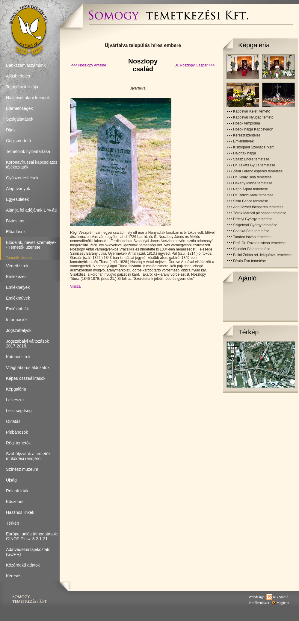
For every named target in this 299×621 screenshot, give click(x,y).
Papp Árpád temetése (250, 189)
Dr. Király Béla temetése (252, 177)
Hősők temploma (246, 123)
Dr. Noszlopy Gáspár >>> (194, 65)
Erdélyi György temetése (252, 219)
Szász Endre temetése (251, 159)
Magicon (280, 603)
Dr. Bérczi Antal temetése (253, 195)
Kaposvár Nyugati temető (253, 117)
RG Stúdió (277, 597)
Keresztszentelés (246, 135)
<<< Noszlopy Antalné (88, 65)
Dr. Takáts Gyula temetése (254, 165)
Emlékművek (243, 141)
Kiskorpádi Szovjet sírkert (253, 147)
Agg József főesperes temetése (258, 207)
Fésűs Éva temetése (249, 261)
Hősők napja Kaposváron (253, 129)
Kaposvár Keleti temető (251, 111)
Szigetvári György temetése (255, 225)
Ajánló (247, 278)
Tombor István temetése (252, 237)
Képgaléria (254, 45)
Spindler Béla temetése (251, 249)
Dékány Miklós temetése (252, 183)
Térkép (248, 332)
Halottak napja (244, 153)
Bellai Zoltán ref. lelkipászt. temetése (262, 255)
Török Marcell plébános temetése (259, 213)
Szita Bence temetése (250, 201)
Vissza (75, 286)
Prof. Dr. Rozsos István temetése (259, 243)
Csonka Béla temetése (251, 231)
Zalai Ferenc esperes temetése (258, 171)
